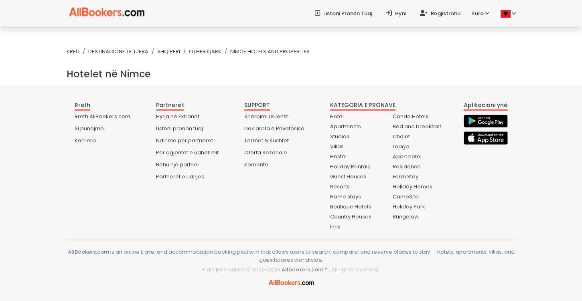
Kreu (73, 51)
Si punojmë (89, 128)
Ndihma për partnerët (184, 140)
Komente (256, 164)
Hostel (338, 156)
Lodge (401, 146)
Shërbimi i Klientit (266, 116)
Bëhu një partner (177, 164)
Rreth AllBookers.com (102, 116)
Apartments (345, 126)
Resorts (340, 186)
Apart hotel (407, 156)
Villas (337, 146)
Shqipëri (168, 51)
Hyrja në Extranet (177, 116)
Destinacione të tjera (118, 51)
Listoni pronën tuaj (343, 13)
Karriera (85, 140)
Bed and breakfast (417, 126)
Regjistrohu (440, 13)
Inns (335, 226)
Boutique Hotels (350, 206)
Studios (339, 136)
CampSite (406, 196)
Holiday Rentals (350, 166)
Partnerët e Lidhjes (180, 176)
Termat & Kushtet (266, 140)
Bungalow (406, 216)
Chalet (401, 136)
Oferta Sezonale (265, 152)
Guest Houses (348, 176)
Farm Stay (405, 176)
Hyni (396, 13)
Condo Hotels (410, 116)
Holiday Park (409, 206)
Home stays (345, 196)
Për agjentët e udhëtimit (187, 152)
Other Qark (205, 51)
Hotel (337, 116)
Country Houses (350, 216)
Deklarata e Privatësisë (274, 128)
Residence (407, 166)
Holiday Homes (412, 186)
